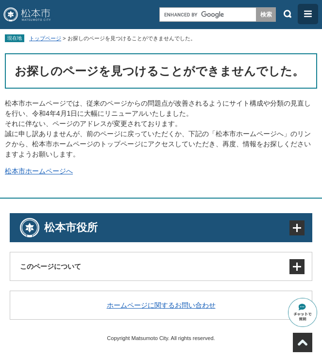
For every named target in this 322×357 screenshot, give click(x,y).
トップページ (45, 38)
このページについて (50, 266)
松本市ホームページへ (39, 171)
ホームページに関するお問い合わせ (161, 305)
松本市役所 (71, 227)
